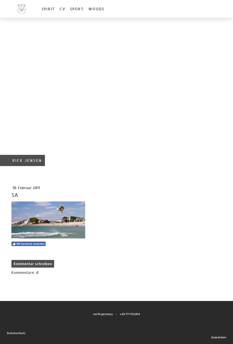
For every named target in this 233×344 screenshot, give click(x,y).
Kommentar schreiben (33, 263)
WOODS (96, 8)
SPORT (77, 8)
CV (62, 8)
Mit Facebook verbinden (28, 244)
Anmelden (218, 337)
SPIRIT (48, 8)
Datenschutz (16, 333)
